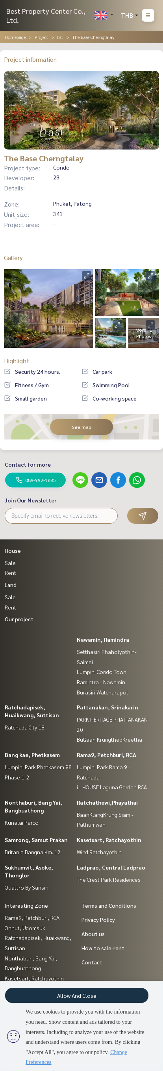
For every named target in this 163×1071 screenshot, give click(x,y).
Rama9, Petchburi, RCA (106, 754)
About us (93, 933)
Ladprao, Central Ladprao (111, 867)
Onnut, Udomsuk (25, 927)
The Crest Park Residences (109, 879)
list (60, 37)
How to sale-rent (103, 947)
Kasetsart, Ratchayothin (109, 839)
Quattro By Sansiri (26, 887)
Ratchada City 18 (24, 727)
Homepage (15, 37)
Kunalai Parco (22, 822)
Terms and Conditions (109, 905)
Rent (10, 572)
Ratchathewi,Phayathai (107, 802)
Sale (10, 562)
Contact (92, 962)
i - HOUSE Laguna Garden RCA (112, 786)
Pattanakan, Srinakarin (107, 707)
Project (41, 37)
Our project (19, 618)
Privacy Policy (98, 919)
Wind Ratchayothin (99, 851)
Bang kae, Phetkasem (32, 754)
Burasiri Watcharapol (102, 692)
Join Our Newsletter (31, 500)
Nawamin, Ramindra (103, 639)
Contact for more (28, 464)
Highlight (16, 360)
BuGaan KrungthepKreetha (109, 739)
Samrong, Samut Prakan (36, 839)
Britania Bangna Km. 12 (33, 851)
